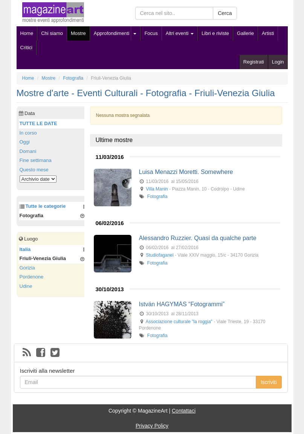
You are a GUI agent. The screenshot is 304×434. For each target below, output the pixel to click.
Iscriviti (269, 382)
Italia (25, 249)
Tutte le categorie (46, 206)
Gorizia (27, 268)
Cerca (225, 13)
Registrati (253, 62)
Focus (150, 33)
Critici (26, 47)
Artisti (268, 33)
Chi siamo (52, 33)
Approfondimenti (112, 33)
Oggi (25, 142)
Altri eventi (180, 33)
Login (278, 62)
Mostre (78, 33)
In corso (28, 133)
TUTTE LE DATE (38, 123)
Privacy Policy (152, 426)
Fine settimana (36, 160)
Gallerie (245, 33)
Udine (26, 286)
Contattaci (184, 411)
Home (27, 33)
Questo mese (34, 169)
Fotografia (157, 196)
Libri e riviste (215, 33)
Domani (28, 151)
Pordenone (32, 277)
